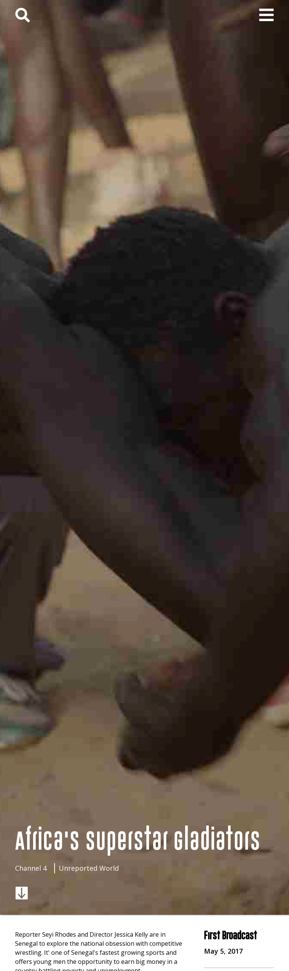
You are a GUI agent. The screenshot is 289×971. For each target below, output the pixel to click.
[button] (266, 15)
